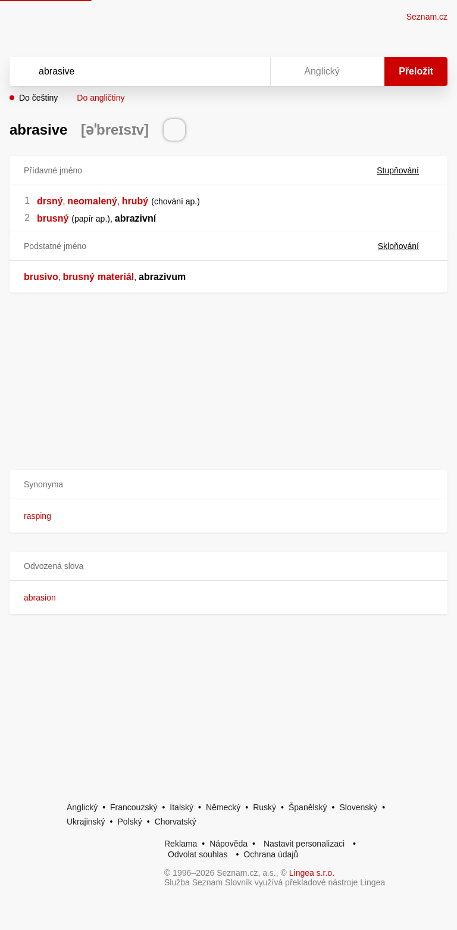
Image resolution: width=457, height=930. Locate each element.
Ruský (264, 807)
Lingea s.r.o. (311, 873)
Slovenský (358, 807)
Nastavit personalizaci (304, 843)
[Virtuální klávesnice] (250, 71)
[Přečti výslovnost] (174, 130)
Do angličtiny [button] (100, 97)
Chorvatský (175, 821)
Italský (181, 807)
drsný (50, 201)
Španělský (308, 807)
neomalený (92, 201)
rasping (37, 516)
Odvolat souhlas (197, 854)
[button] (228, 484)
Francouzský (133, 807)
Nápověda (228, 843)
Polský (129, 821)
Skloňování (405, 246)
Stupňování (405, 170)
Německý (223, 807)
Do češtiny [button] (38, 97)
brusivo (41, 277)
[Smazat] (224, 71)
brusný (52, 218)
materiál (116, 277)
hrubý (135, 201)
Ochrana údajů (270, 854)
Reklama (180, 843)
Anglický (82, 807)
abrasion (40, 597)
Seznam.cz (426, 16)
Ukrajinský (86, 821)
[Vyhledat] (124, 71)
